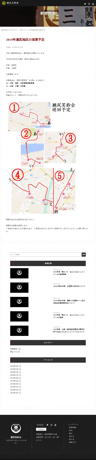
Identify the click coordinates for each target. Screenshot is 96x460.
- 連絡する (72, 442)
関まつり (13, 352)
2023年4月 (14, 369)
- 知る (70, 430)
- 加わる (71, 436)
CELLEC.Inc (69, 459)
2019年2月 (14, 384)
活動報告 (13, 349)
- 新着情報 (72, 427)
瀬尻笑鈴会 (16, 437)
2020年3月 (14, 372)
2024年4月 (14, 366)
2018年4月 (14, 393)
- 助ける (71, 439)
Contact (41, 429)
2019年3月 (14, 381)
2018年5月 (14, 390)
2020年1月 (14, 375)
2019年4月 (14, 378)
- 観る (70, 433)
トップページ (73, 424)
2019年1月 (14, 387)
